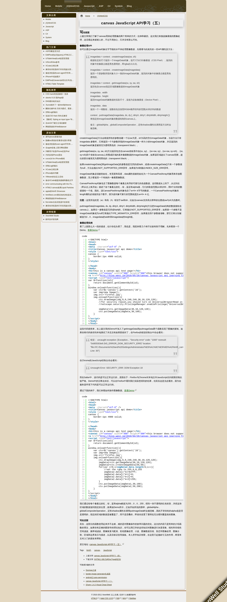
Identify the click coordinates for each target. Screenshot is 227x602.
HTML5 (94, 598)
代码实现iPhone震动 (54, 155)
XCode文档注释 (52, 66)
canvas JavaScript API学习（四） (107, 556)
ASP (47, 30)
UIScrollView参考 (52, 62)
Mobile (48, 19)
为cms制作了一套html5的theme (58, 105)
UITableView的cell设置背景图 (57, 58)
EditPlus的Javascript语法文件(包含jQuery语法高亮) (60, 80)
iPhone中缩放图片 (53, 77)
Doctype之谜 (91, 570)
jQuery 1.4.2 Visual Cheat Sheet (99, 585)
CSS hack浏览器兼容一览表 (57, 94)
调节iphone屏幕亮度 (54, 137)
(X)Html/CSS (51, 23)
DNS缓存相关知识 (53, 101)
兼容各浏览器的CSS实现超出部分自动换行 (60, 69)
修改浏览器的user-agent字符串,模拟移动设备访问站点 (60, 73)
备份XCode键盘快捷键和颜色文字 (59, 180)
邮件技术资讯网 (52, 219)
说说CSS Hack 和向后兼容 (56, 116)
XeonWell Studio (52, 216)
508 (117, 598)
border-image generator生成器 (98, 574)
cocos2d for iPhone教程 (55, 159)
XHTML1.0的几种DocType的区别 (107, 559)
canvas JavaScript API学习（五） (105, 544)
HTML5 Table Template (55, 84)
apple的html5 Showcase (55, 191)
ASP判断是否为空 (53, 51)
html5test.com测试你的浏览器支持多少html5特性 (60, 195)
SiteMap (132, 598)
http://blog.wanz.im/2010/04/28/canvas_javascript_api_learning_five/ (144, 275)
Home (48, 6)
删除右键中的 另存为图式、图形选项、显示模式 (60, 108)
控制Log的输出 (52, 112)
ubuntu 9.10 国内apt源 (55, 98)
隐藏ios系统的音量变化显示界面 (58, 140)
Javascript (50, 27)
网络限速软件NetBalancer (56, 127)
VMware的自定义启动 (54, 177)
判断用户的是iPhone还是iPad (57, 151)
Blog (47, 41)
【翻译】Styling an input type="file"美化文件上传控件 (60, 119)
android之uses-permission (96, 577)
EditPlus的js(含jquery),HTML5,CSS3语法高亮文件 (60, 55)
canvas (97, 550)
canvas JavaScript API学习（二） (99, 581)
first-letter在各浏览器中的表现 (57, 202)
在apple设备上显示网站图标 (57, 148)
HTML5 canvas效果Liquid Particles (60, 188)
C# (47, 34)
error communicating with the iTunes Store (60, 184)
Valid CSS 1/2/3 (106, 598)
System (49, 37)
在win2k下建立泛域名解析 (56, 123)
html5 (88, 550)
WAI (124, 598)
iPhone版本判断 (52, 173)
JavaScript (107, 550)
